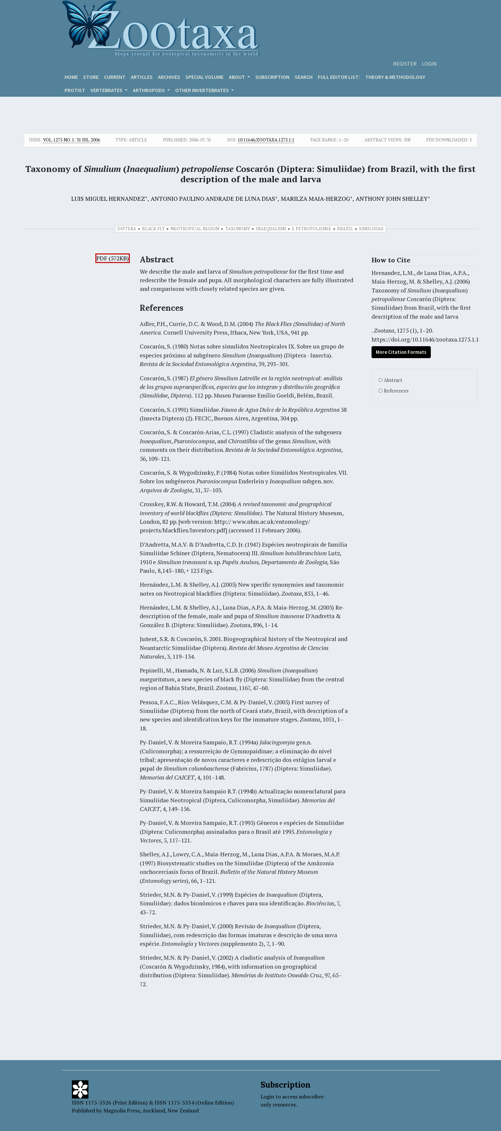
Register (405, 63)
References (396, 391)
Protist (75, 90)
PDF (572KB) (112, 258)
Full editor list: (339, 77)
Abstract (393, 380)
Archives (169, 77)
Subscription (272, 77)
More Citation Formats (401, 352)
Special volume (204, 77)
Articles (142, 77)
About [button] (237, 77)
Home (71, 77)
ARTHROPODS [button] (149, 90)
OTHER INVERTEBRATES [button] (202, 90)
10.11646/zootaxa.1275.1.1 (266, 140)
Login (429, 63)
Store (91, 77)
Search (304, 77)
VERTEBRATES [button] (107, 90)
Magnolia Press (121, 1110)
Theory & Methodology (395, 77)
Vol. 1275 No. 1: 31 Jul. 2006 (71, 140)
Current (114, 77)
